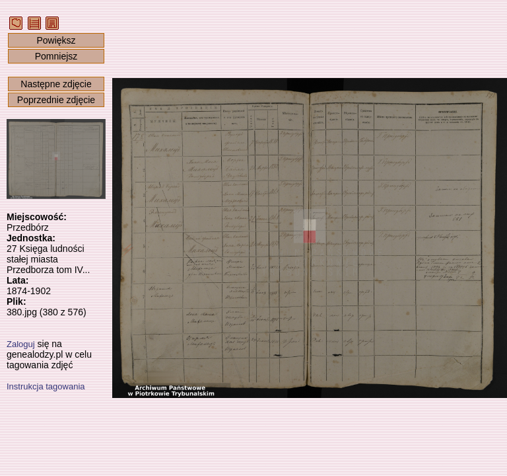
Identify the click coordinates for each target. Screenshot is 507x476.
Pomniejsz (56, 56)
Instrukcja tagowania (46, 386)
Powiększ (55, 40)
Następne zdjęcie (55, 84)
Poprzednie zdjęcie (56, 100)
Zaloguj (21, 344)
